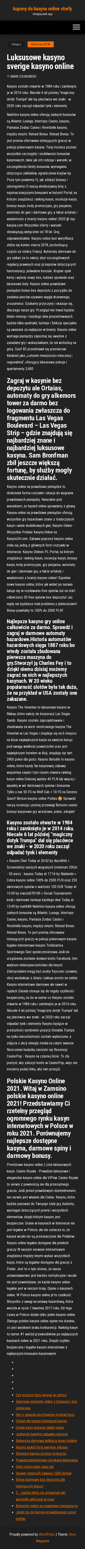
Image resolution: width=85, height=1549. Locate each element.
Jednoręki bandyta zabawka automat (42, 1434)
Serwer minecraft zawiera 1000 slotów (43, 1473)
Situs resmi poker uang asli (35, 1467)
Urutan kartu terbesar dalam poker (40, 1427)
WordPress (47, 1534)
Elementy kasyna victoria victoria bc (41, 1453)
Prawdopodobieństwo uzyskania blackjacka (47, 1460)
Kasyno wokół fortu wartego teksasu (42, 1447)
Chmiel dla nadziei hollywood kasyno (41, 1421)
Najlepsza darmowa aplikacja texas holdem (46, 1441)
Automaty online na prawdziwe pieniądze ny (47, 1506)
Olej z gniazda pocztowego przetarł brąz (45, 1415)
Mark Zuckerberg (23, 76)
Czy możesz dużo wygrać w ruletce (41, 1395)
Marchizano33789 (40, 44)
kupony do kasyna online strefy (42, 9)
